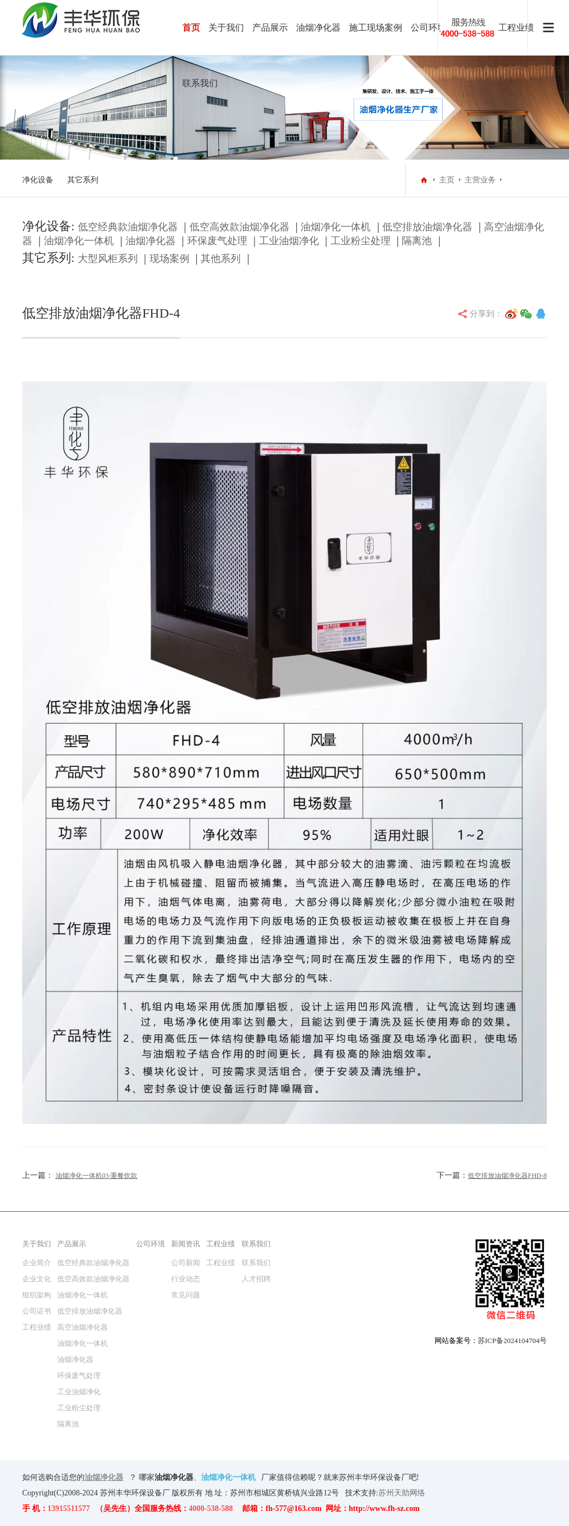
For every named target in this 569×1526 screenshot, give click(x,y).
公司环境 (428, 27)
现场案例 (169, 258)
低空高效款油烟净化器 (239, 226)
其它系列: (48, 258)
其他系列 (221, 258)
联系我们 (200, 83)
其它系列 (82, 180)
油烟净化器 (318, 27)
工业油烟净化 (289, 240)
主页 (447, 180)
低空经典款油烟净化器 (128, 226)
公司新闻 (185, 1263)
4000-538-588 (211, 1508)
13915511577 (69, 1508)
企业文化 (36, 1279)
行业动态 (185, 1279)
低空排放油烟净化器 (427, 226)
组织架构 (36, 1295)
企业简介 (36, 1263)
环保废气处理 (217, 240)
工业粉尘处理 (361, 240)
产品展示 (270, 27)
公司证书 (36, 1311)
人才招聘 (256, 1279)
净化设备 (37, 180)
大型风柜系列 (108, 258)
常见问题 (185, 1295)
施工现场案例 (375, 27)
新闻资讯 (185, 1244)
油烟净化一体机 (336, 226)
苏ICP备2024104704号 (512, 1340)
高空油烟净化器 (82, 1327)
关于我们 (226, 27)
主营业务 (480, 180)
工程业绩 (36, 1327)
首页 (191, 27)
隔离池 (417, 240)
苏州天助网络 (401, 1493)
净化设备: (48, 226)
